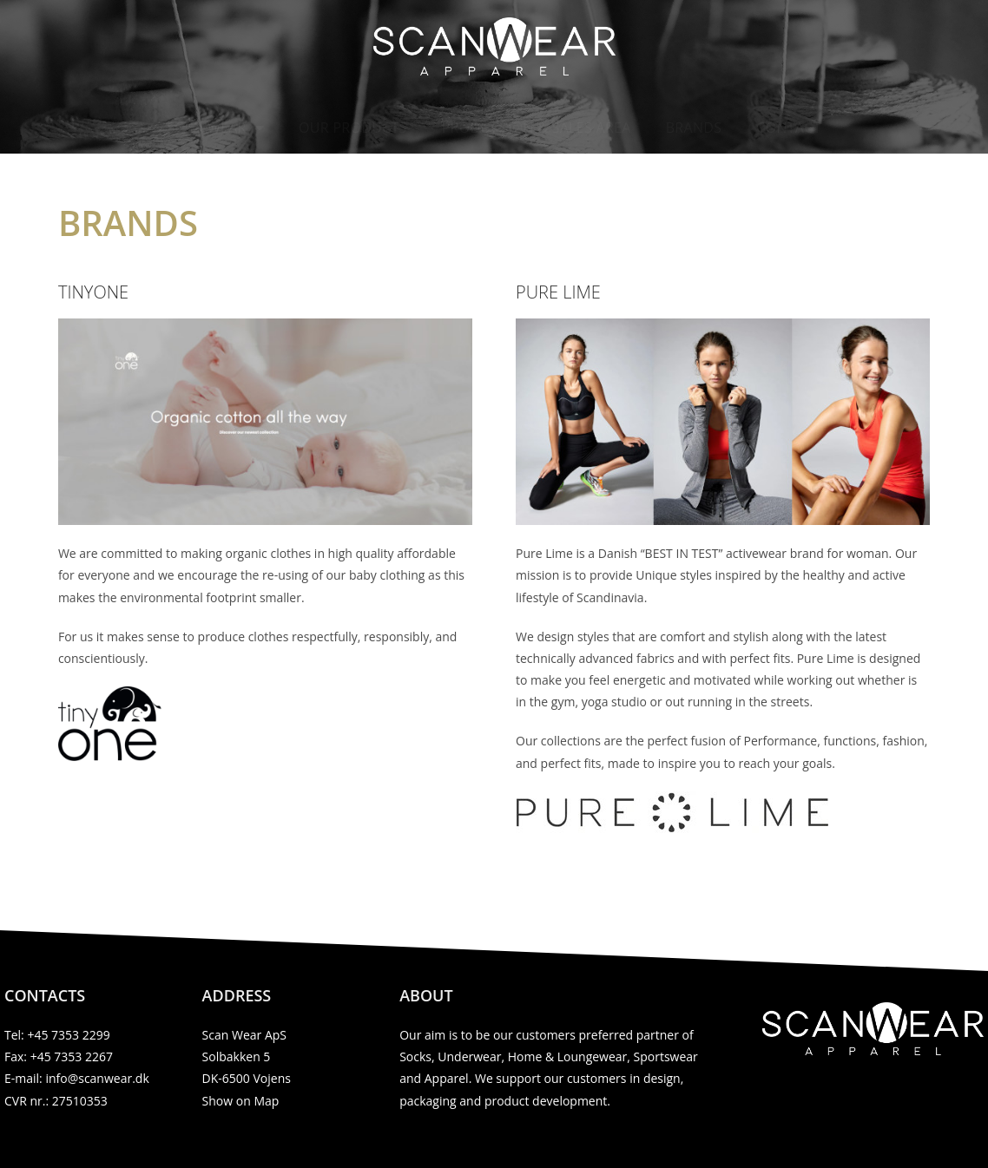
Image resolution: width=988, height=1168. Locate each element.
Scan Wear (215, 127)
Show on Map (241, 1101)
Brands (694, 127)
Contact (788, 127)
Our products (353, 127)
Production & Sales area (536, 127)
